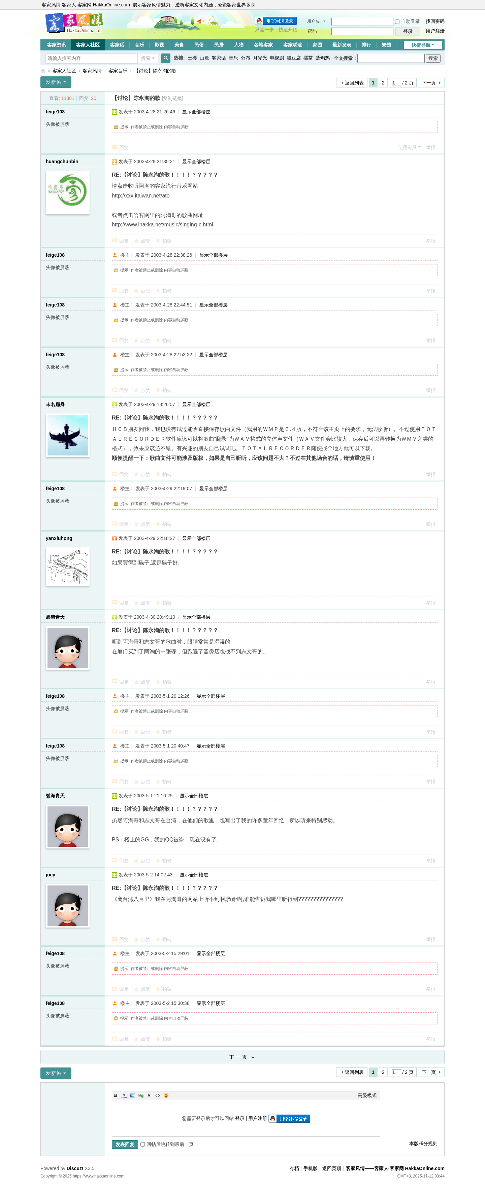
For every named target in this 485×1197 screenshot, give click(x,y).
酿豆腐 (294, 58)
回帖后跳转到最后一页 (167, 1144)
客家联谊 (292, 44)
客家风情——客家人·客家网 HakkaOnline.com (43, 71)
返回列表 (354, 82)
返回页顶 (331, 1168)
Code (157, 1095)
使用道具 (407, 147)
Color (124, 1095)
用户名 (313, 21)
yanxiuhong (59, 538)
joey (50, 874)
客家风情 (92, 70)
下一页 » (242, 1057)
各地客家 (263, 44)
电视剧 (277, 58)
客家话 (117, 44)
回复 (124, 147)
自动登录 (407, 21)
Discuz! (75, 1168)
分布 (245, 58)
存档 (294, 1168)
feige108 (55, 111)
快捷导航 (421, 45)
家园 (317, 44)
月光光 (260, 58)
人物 (239, 44)
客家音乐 (117, 70)
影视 (159, 44)
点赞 (145, 241)
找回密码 (435, 21)
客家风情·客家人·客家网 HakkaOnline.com (86, 4)
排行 (366, 44)
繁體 (386, 44)
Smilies (166, 1095)
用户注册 (435, 31)
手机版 (310, 1168)
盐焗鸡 (323, 58)
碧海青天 (55, 617)
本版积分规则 (423, 1143)
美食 (179, 44)
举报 (430, 147)
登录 (240, 1118)
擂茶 (308, 58)
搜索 (146, 58)
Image (132, 1095)
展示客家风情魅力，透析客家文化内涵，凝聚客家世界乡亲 (194, 4)
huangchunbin (62, 161)
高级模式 (367, 1095)
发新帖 (54, 82)
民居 (219, 44)
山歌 (204, 58)
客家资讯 (56, 44)
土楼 (192, 58)
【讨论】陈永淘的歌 (155, 70)
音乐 (139, 44)
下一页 (429, 82)
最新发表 (341, 44)
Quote (149, 1095)
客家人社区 (88, 44)
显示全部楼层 (196, 111)
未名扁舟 (55, 404)
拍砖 (167, 241)
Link (140, 1095)
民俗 (199, 44)
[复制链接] (172, 98)
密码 (312, 31)
